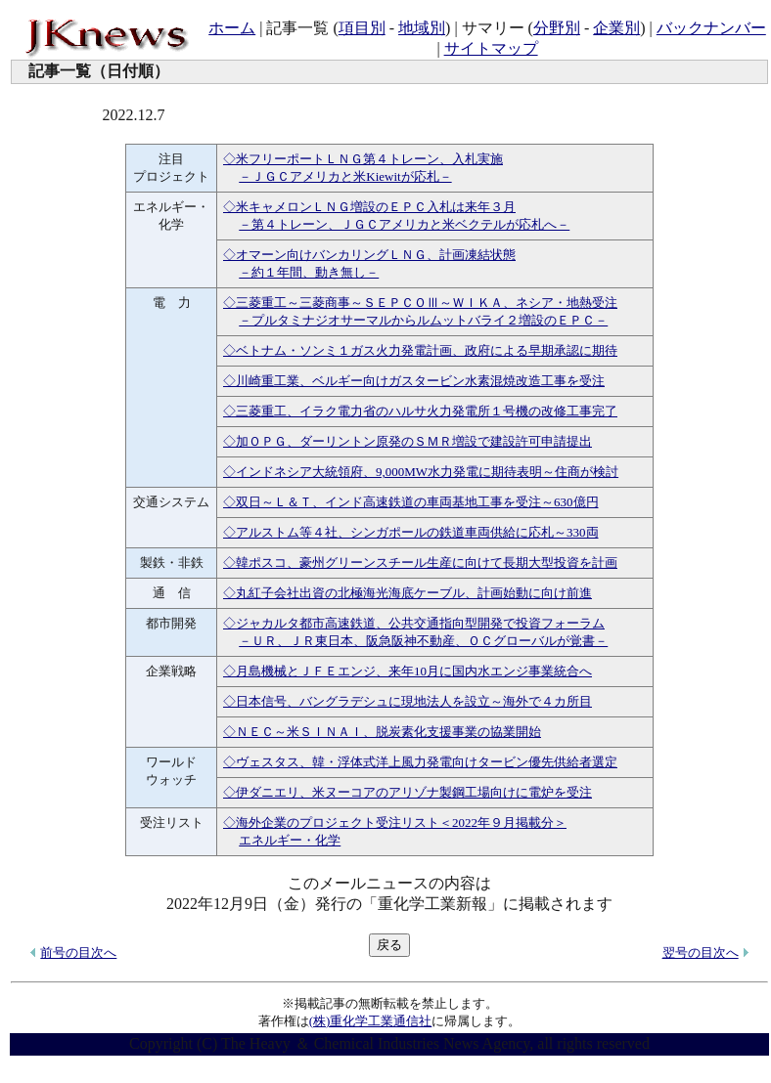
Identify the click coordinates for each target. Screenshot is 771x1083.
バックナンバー (711, 28)
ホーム (231, 28)
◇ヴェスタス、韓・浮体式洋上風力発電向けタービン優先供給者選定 (420, 762)
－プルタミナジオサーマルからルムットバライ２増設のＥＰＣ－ (423, 320)
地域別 (421, 28)
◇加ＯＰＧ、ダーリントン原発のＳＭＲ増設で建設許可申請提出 (407, 441)
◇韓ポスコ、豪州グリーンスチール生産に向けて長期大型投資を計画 (420, 562)
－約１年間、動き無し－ (309, 272)
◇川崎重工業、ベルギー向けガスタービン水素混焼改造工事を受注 (414, 380)
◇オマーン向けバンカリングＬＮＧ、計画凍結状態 (369, 254)
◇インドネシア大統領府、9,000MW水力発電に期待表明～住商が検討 (420, 471)
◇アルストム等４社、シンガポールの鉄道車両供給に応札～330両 (411, 532)
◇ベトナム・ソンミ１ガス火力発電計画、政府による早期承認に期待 (420, 350)
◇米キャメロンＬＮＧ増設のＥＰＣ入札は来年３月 (369, 206)
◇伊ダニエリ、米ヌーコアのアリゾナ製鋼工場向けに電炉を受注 (407, 792)
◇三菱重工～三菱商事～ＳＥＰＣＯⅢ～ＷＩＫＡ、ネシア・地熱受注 (420, 302)
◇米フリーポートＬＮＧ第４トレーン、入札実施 (363, 159)
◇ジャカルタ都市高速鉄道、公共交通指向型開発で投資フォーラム (414, 623)
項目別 (362, 28)
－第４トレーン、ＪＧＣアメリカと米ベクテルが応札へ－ (404, 224)
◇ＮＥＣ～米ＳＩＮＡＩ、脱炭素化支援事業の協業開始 (382, 731)
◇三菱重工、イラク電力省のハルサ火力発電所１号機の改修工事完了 (420, 411)
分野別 (556, 28)
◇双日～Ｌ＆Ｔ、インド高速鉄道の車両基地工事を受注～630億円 (411, 502)
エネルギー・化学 (289, 840)
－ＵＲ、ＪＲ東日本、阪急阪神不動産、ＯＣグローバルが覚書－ (423, 640)
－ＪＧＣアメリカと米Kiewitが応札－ (345, 176)
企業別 (616, 28)
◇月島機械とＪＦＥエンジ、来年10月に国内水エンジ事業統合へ (407, 671)
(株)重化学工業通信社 (370, 1021)
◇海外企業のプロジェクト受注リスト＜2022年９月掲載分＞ (395, 822)
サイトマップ (491, 48)
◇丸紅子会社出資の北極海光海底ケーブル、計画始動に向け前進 (407, 592)
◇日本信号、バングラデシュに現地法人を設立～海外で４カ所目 (407, 701)
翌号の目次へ (700, 952)
